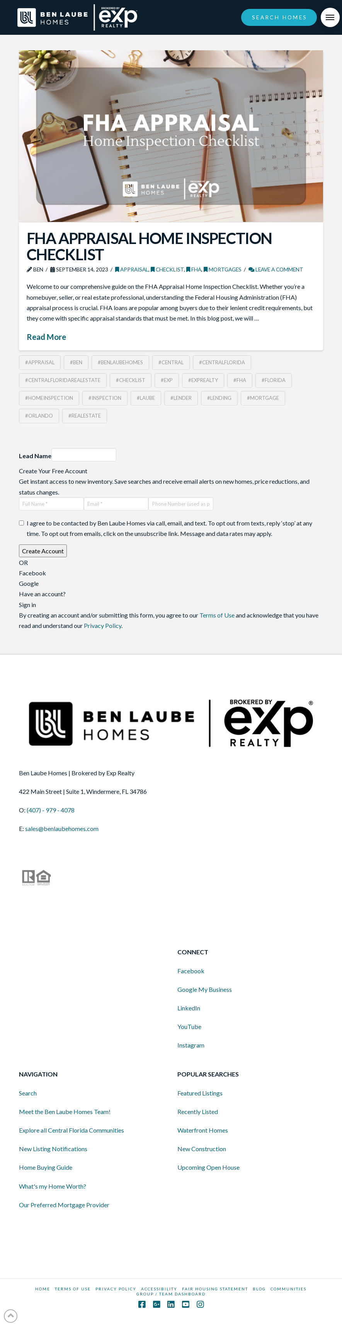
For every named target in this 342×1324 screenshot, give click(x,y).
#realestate (84, 416)
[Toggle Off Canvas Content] (330, 17)
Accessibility (159, 1288)
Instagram (190, 1045)
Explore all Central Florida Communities (71, 1130)
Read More (46, 336)
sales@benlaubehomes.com (62, 828)
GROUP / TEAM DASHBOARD (171, 1294)
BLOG (259, 1288)
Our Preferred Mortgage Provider (64, 1204)
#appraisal (39, 362)
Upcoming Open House (208, 1167)
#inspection (104, 398)
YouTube (189, 1026)
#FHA (239, 380)
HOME (42, 1288)
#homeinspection (49, 398)
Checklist (167, 269)
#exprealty (203, 380)
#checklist (130, 380)
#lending (219, 398)
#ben (76, 362)
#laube (146, 398)
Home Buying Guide (45, 1167)
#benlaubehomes (120, 362)
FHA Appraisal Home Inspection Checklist (149, 246)
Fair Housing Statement (215, 1288)
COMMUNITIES (288, 1288)
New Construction (201, 1148)
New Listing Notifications (53, 1148)
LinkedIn (188, 1008)
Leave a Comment (275, 269)
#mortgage (263, 398)
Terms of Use (217, 615)
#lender (181, 398)
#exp (167, 380)
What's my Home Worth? (52, 1186)
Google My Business (204, 989)
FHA (193, 269)
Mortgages (223, 269)
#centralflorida (222, 362)
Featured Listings (200, 1093)
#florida (274, 380)
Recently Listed (197, 1111)
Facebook (190, 970)
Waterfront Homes (202, 1130)
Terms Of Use (73, 1288)
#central (171, 362)
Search (28, 1093)
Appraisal (131, 269)
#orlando (39, 416)
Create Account (43, 551)
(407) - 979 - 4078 (51, 810)
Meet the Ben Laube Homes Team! (65, 1111)
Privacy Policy (102, 625)
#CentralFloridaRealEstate (62, 380)
